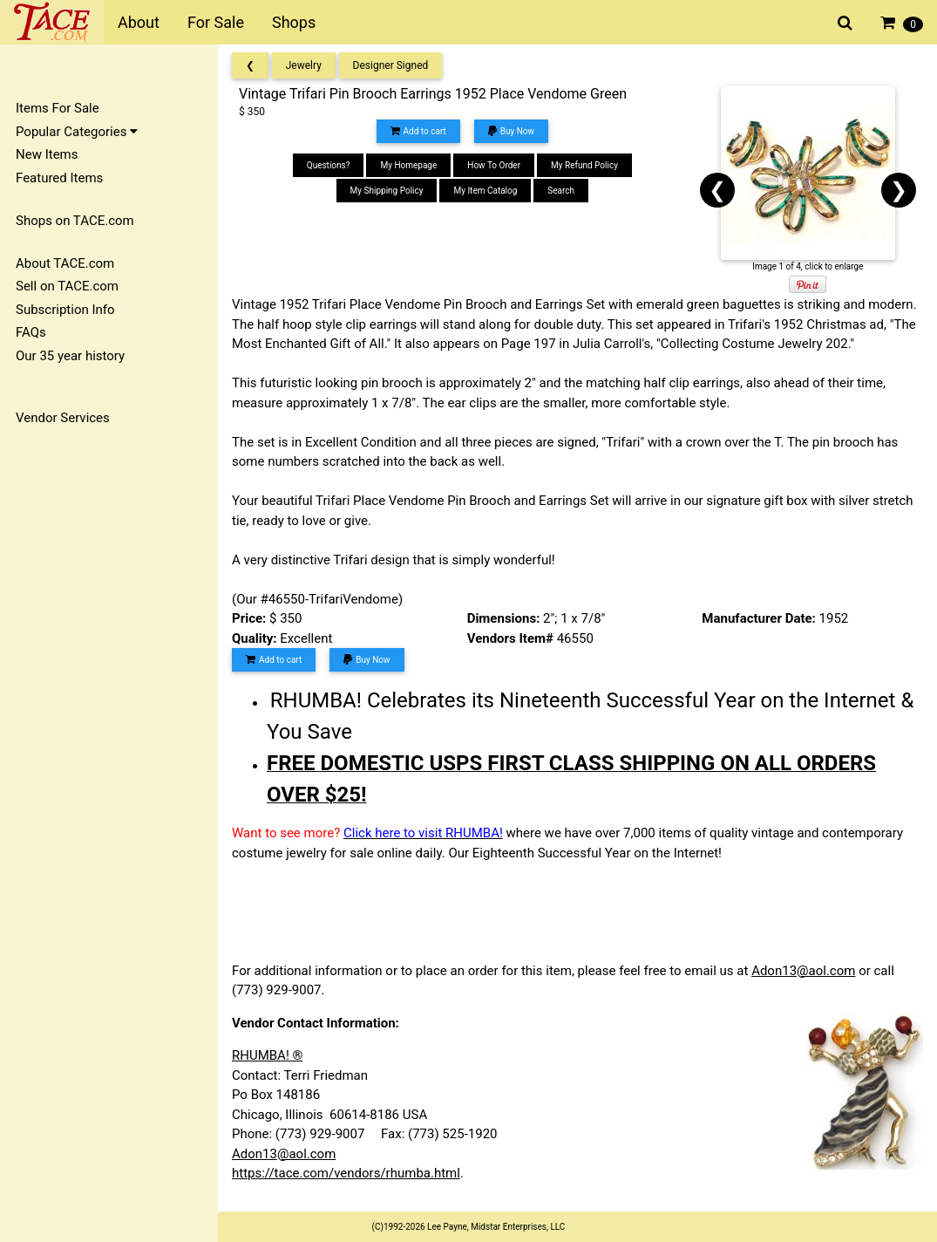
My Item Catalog (485, 190)
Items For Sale (57, 108)
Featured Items (59, 178)
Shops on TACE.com (75, 221)
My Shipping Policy (387, 190)
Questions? (328, 165)
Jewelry (304, 65)
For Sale (215, 22)
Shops (294, 22)
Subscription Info (65, 309)
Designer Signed (391, 65)
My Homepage (408, 165)
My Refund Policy (584, 165)
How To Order (493, 165)
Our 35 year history (70, 356)
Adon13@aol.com (803, 971)
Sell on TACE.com (67, 286)
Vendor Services (63, 418)
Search (560, 190)
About (139, 22)
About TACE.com (65, 263)
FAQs (31, 332)
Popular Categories (77, 132)
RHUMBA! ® (267, 1055)
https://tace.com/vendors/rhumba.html (346, 1173)
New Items (47, 154)
